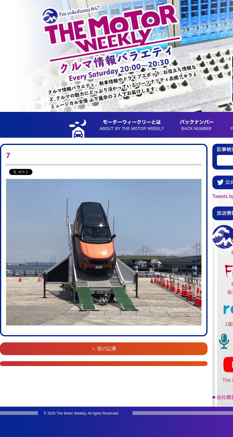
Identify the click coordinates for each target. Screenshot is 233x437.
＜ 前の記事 (103, 348)
